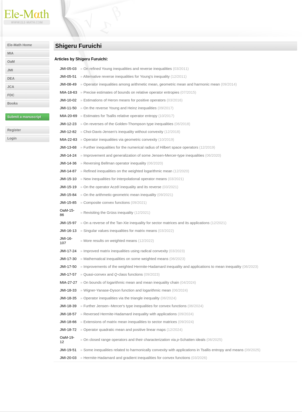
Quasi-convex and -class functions (113, 274)
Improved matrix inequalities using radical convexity (125, 251)
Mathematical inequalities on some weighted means (125, 259)
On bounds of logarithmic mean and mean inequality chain (131, 282)
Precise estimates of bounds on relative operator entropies (131, 92)
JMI (10, 70)
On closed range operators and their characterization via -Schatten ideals (144, 339)
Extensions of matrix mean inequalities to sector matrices (130, 322)
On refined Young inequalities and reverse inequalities (127, 68)
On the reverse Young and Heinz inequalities (120, 108)
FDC (10, 95)
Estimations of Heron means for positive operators (124, 100)
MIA (10, 53)
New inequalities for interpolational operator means (125, 179)
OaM (11, 62)
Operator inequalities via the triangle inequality (121, 298)
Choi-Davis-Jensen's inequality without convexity (123, 132)
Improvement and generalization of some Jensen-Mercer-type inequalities (143, 155)
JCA (10, 87)
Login (12, 138)
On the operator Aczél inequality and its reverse (122, 187)
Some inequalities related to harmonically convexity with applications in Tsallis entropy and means (163, 350)
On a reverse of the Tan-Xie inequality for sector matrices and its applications (146, 223)
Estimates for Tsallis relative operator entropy (120, 116)
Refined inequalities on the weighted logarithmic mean (127, 171)
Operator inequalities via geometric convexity (120, 139)
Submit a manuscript (24, 117)
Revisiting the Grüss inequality (108, 212)
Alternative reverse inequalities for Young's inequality (126, 76)
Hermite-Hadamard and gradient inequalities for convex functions (136, 358)
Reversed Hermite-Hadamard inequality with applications (130, 314)
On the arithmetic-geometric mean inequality (119, 195)
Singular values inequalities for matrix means (120, 230)
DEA (11, 78)
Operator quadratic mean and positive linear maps (124, 329)
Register (14, 130)
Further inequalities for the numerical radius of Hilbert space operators (140, 147)
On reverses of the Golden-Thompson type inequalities (128, 124)
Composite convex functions (106, 202)
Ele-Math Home (19, 45)
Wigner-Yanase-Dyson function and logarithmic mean (127, 290)
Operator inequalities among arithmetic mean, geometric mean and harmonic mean (151, 84)
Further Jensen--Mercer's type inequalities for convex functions (135, 306)
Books (12, 103)
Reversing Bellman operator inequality (114, 163)
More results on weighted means (110, 241)
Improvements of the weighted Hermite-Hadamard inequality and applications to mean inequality (162, 266)
